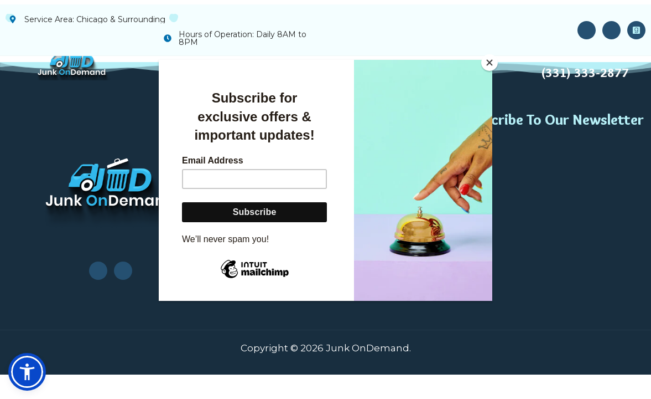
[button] (27, 372)
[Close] (489, 62)
